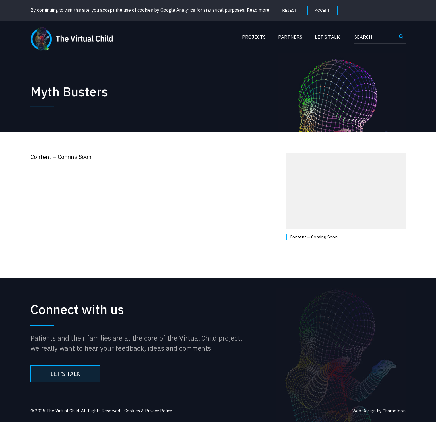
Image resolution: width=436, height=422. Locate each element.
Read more (258, 10)
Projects (254, 37)
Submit (401, 38)
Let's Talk (65, 374)
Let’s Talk (327, 37)
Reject (289, 10)
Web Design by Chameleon (379, 410)
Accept (322, 10)
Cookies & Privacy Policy (148, 410)
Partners (290, 37)
